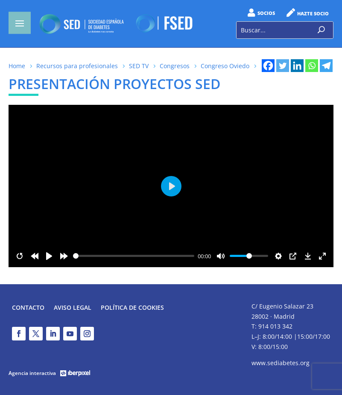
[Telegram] (326, 65)
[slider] (134, 256)
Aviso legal (72, 308)
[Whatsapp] (311, 65)
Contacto (28, 308)
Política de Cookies (132, 308)
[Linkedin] (297, 65)
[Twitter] (282, 65)
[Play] (49, 256)
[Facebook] (268, 65)
